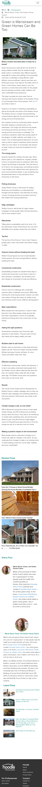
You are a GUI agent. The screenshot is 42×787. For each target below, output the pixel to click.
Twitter (25, 783)
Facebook (26, 786)
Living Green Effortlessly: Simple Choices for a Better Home (25, 596)
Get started (5, 783)
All (5, 10)
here (34, 101)
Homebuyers (16, 10)
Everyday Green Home (28, 589)
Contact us (26, 781)
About (25, 770)
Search (25, 767)
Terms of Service (28, 772)
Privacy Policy (27, 775)
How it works (6, 781)
